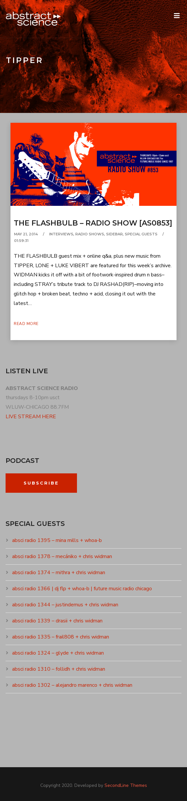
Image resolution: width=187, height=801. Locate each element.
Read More (26, 323)
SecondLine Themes (125, 785)
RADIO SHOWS (89, 234)
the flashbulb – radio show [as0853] (93, 223)
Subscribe (41, 483)
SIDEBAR (114, 234)
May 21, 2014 (26, 234)
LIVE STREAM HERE (31, 416)
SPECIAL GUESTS (141, 234)
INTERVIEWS (61, 234)
